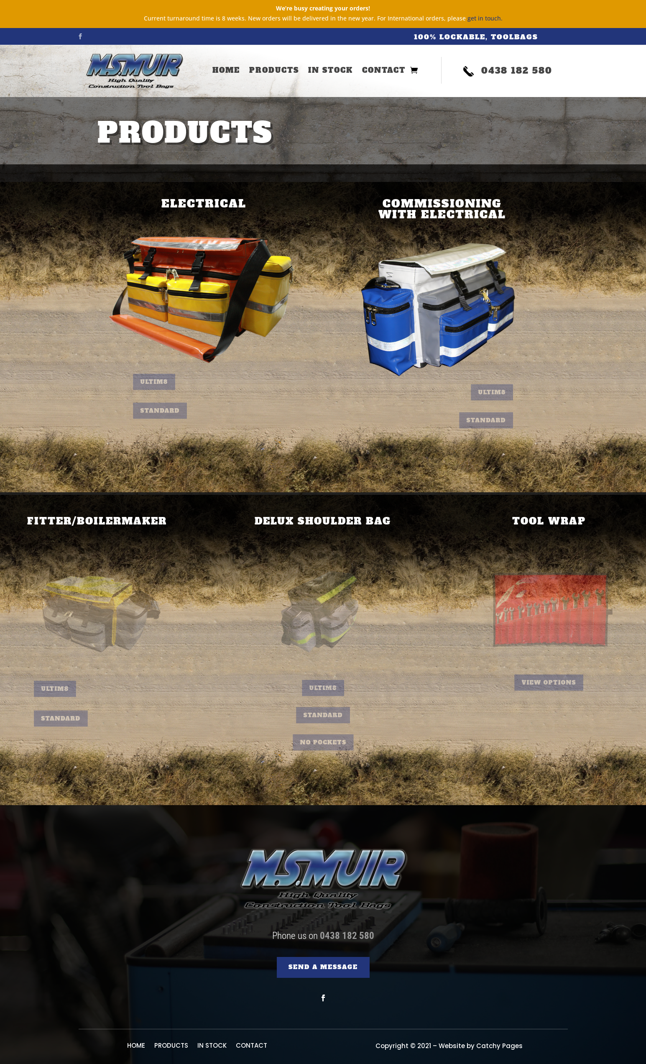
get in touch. (485, 18)
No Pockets (323, 742)
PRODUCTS (274, 71)
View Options (549, 683)
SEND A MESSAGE (323, 967)
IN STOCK (330, 71)
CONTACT (384, 71)
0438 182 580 (347, 935)
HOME (226, 71)
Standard (169, 411)
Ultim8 (165, 382)
